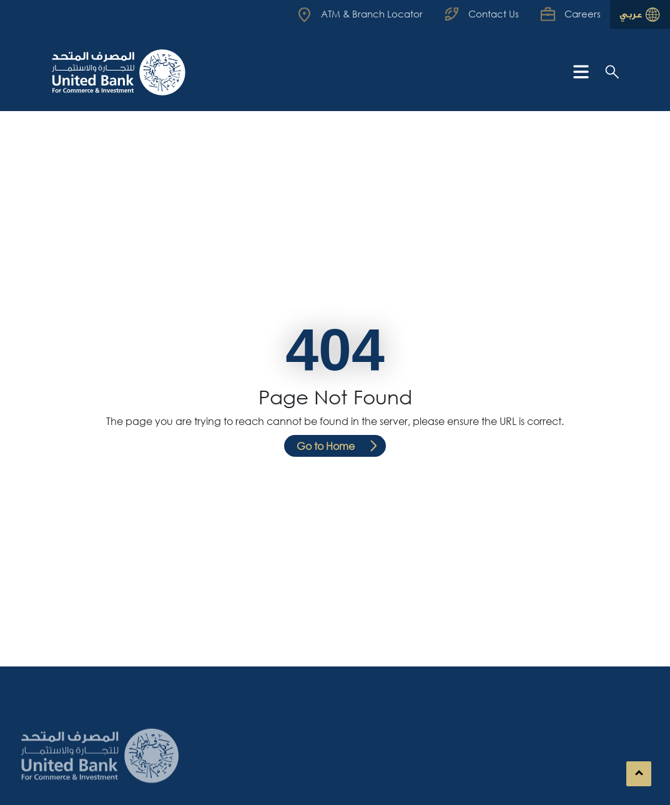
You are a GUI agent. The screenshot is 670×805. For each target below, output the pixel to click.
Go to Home (326, 445)
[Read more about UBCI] (361, 14)
